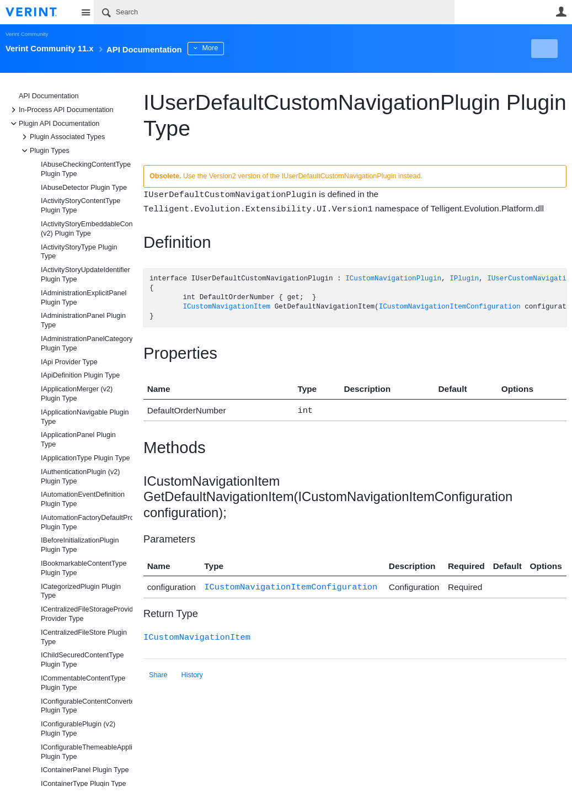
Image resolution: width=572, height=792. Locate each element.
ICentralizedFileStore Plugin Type (84, 637)
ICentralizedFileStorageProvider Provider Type (86, 614)
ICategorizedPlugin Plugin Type (81, 591)
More (248, 48)
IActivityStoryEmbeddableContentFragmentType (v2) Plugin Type (86, 228)
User (560, 11)
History (192, 671)
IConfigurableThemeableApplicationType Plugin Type (86, 752)
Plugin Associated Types (62, 136)
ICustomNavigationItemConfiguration (450, 306)
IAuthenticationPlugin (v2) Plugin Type (80, 476)
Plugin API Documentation (53, 123)
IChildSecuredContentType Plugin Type (82, 659)
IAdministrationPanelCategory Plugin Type (86, 343)
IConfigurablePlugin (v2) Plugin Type (78, 728)
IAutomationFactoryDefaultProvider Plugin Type (86, 522)
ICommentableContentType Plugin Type (83, 683)
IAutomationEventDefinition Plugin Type (83, 499)
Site (85, 12)
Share (158, 671)
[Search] (274, 12)
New (541, 48)
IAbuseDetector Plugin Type (84, 188)
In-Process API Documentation (61, 109)
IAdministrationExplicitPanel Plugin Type (83, 297)
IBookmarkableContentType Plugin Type (83, 568)
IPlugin (464, 278)
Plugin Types (44, 150)
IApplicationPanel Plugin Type (78, 439)
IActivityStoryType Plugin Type (79, 252)
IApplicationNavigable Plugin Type (85, 417)
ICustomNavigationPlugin (393, 278)
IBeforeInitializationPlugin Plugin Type (80, 545)
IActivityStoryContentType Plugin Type (80, 205)
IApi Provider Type (69, 362)
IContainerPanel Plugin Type (85, 770)
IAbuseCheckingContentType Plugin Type (86, 169)
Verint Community (27, 34)
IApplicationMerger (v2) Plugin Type (77, 393)
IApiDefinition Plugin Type (80, 375)
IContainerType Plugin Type (83, 784)
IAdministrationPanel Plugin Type (83, 320)
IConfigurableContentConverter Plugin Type (86, 706)
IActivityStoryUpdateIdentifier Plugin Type (85, 274)
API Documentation (49, 96)
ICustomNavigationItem (226, 306)
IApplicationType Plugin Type (85, 458)
